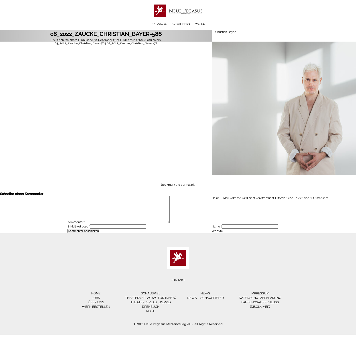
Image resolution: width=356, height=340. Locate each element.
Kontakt (178, 285)
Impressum (260, 298)
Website (217, 236)
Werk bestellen (96, 312)
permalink (188, 184)
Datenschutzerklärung (260, 303)
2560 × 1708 (144, 40)
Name (216, 231)
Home (96, 298)
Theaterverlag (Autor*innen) (150, 303)
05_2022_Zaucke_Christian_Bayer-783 (80, 43)
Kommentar (76, 227)
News (205, 298)
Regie (150, 316)
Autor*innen (181, 23)
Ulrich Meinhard (66, 40)
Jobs (96, 303)
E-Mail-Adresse (77, 231)
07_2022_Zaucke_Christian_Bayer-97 (132, 43)
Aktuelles (159, 23)
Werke (200, 23)
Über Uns (96, 307)
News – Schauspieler (205, 303)
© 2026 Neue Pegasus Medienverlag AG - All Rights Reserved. (178, 329)
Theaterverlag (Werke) (150, 307)
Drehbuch (150, 312)
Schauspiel (150, 298)
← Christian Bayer (224, 32)
